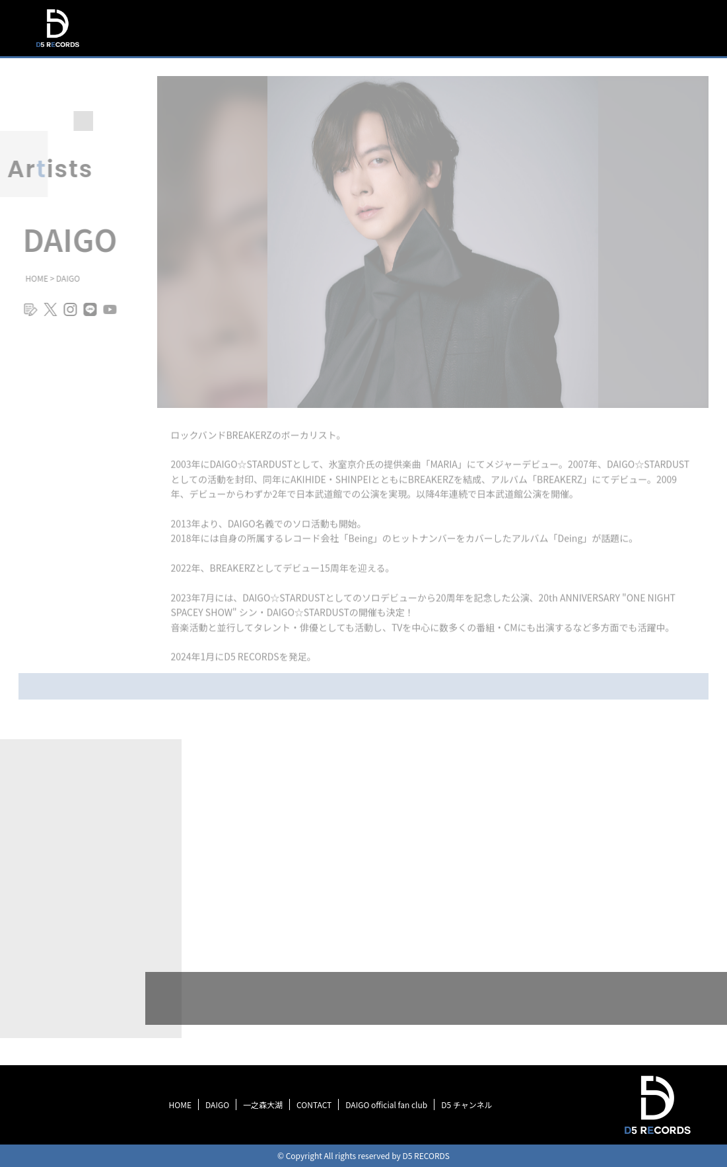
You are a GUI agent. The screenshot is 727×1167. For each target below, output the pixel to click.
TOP (410, 28)
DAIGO (217, 1104)
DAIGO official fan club (386, 1104)
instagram (65, 315)
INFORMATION (472, 28)
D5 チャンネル (466, 1104)
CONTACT (313, 1104)
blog (25, 315)
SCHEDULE (672, 35)
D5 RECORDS (57, 49)
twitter (45, 315)
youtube (105, 315)
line (85, 315)
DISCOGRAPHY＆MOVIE (576, 29)
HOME (180, 1104)
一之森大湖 (263, 1104)
